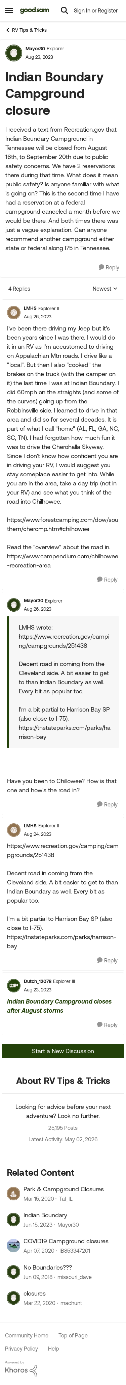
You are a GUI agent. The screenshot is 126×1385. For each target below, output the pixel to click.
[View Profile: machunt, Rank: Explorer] (13, 1298)
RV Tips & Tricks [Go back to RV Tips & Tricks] (26, 30)
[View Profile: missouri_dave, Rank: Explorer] (13, 1272)
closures (35, 1293)
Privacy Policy (21, 1349)
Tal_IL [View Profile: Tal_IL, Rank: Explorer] (66, 1199)
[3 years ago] (38, 1225)
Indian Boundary (45, 1215)
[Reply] (109, 267)
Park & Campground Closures (64, 1189)
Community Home (26, 1335)
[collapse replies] (63, 302)
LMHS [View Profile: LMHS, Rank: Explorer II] (30, 308)
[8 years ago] (38, 1277)
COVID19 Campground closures (66, 1241)
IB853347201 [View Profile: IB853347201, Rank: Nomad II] (74, 1251)
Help (53, 1349)
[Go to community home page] (34, 10)
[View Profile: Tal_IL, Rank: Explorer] (13, 1193)
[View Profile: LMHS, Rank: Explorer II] (13, 312)
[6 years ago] (39, 1199)
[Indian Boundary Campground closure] (37, 316)
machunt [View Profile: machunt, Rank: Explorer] (71, 1303)
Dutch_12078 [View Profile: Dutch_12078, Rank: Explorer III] (37, 981)
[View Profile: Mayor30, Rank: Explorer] (13, 53)
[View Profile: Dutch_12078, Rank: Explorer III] (13, 985)
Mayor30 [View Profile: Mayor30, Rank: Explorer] (35, 48)
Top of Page (73, 1335)
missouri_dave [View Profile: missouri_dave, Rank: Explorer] (74, 1277)
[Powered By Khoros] (63, 1369)
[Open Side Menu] (9, 10)
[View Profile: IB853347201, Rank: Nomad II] (13, 1245)
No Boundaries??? (48, 1267)
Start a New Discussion (63, 1051)
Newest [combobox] (105, 289)
